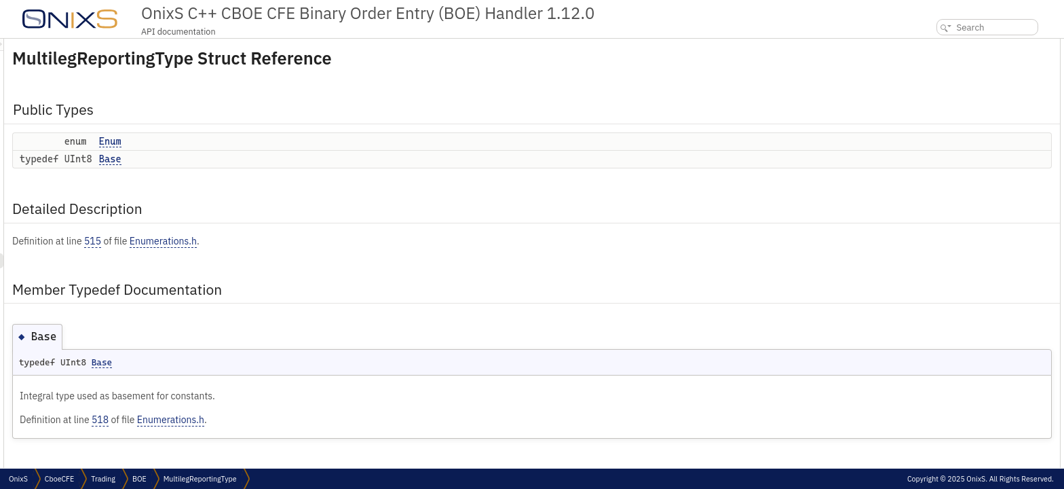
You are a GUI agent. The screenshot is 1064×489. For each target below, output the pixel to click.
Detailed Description (952, 91)
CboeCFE (59, 479)
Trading (103, 479)
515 (262, 241)
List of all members (947, 165)
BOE (139, 479)
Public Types (937, 46)
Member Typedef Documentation (975, 106)
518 (269, 420)
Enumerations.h (332, 241)
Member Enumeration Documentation (981, 135)
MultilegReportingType (200, 479)
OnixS (18, 479)
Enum (280, 141)
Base (280, 158)
